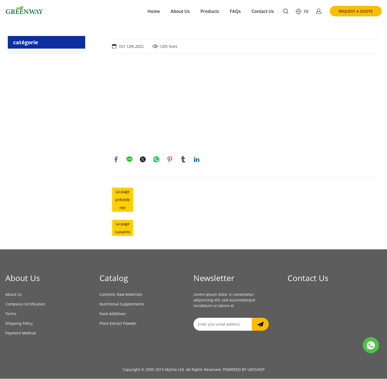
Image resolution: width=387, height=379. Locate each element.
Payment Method (20, 333)
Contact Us (263, 11)
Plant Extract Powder (118, 323)
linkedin (197, 159)
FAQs (235, 11)
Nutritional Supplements (121, 304)
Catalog (113, 278)
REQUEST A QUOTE (356, 11)
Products (209, 11)
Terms (10, 313)
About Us (180, 11)
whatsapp (156, 159)
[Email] (223, 324)
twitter (143, 159)
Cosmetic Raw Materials (120, 294)
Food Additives (112, 313)
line (130, 159)
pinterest (170, 159)
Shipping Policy (19, 323)
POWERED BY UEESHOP (243, 369)
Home (154, 11)
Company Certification (25, 304)
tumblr (183, 159)
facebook (116, 159)
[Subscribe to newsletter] (260, 324)
